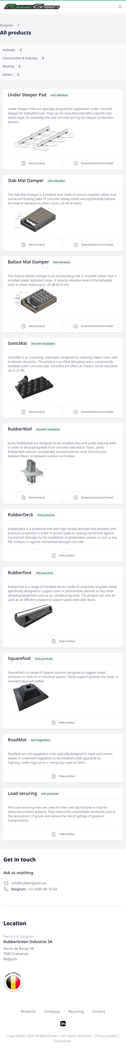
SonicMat (17, 343)
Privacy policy (106, 1035)
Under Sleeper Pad (27, 95)
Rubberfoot (20, 573)
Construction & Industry (24, 58)
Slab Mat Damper (26, 180)
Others (12, 74)
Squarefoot (19, 658)
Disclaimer (63, 1041)
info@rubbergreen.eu (29, 883)
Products (28, 1011)
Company (52, 1011)
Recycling (76, 1011)
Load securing (22, 793)
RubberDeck (20, 515)
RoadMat (17, 740)
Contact (98, 1011)
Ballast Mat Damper (28, 262)
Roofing (12, 66)
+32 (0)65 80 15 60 (42, 889)
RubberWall (20, 429)
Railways (13, 50)
